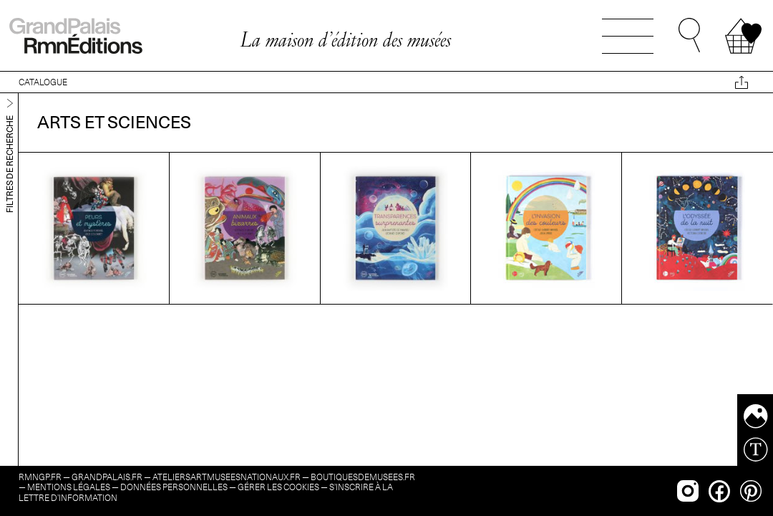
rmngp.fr (40, 477)
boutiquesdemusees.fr (363, 477)
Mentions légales (68, 487)
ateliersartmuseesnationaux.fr (226, 477)
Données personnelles (174, 487)
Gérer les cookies (278, 487)
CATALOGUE (43, 82)
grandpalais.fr (107, 477)
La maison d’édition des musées (345, 39)
